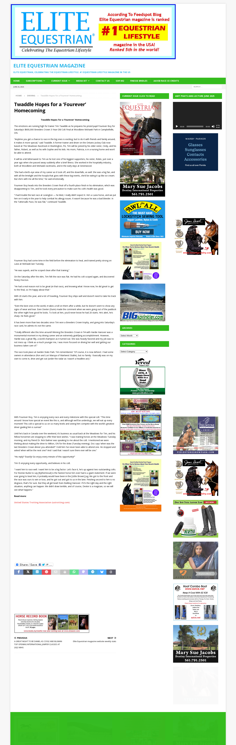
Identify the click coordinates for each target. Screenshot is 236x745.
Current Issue (59, 80)
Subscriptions (34, 80)
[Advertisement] (65, 231)
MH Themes (67, 738)
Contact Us (103, 80)
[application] (197, 115)
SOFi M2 (120, 80)
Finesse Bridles (138, 80)
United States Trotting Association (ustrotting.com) (42, 502)
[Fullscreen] (217, 126)
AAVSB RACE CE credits (166, 80)
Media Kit (81, 80)
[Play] (176, 126)
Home (16, 80)
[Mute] (213, 126)
